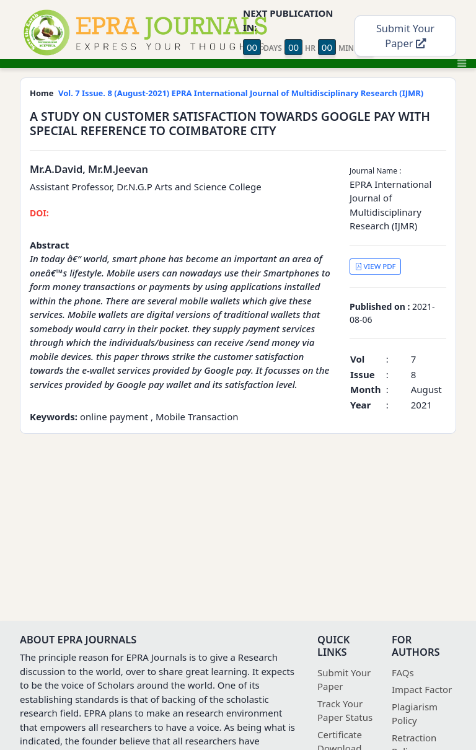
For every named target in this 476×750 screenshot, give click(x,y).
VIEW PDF (375, 266)
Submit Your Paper (405, 36)
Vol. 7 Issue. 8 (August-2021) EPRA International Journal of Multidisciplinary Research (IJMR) (240, 93)
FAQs (403, 672)
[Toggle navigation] (462, 63)
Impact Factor (422, 689)
